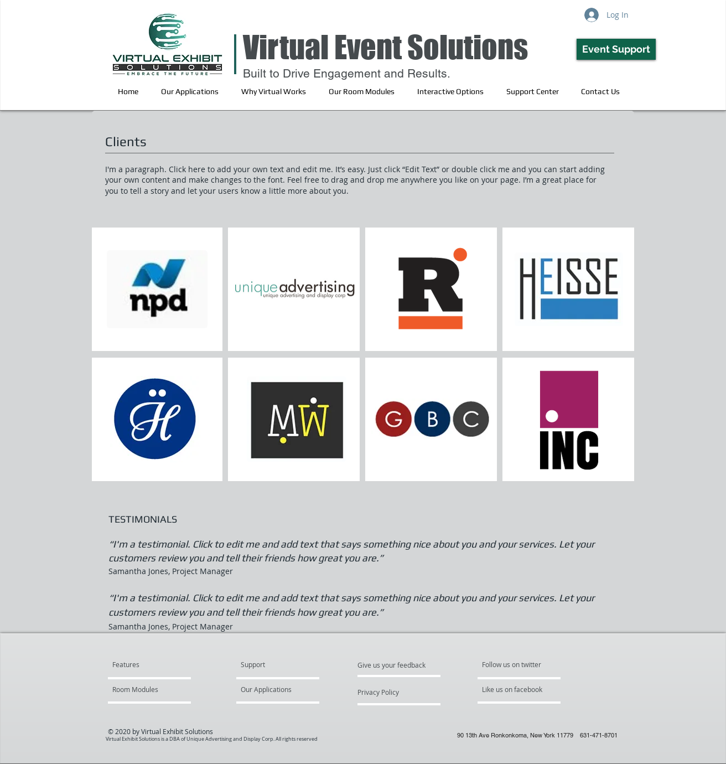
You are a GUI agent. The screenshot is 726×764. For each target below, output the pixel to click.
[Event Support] (616, 49)
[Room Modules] (144, 690)
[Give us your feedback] (397, 665)
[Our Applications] (272, 690)
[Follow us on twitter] (512, 665)
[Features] (154, 665)
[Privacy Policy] (387, 692)
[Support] (267, 665)
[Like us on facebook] (515, 690)
